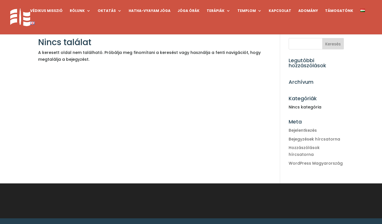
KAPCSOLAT (280, 11)
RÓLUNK (77, 11)
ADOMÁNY (308, 11)
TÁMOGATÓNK (339, 11)
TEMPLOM (246, 11)
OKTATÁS (107, 11)
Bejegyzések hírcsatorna (314, 139)
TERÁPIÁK (216, 11)
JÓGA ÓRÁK (189, 11)
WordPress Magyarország (316, 163)
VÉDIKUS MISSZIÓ (46, 11)
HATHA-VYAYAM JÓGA (150, 11)
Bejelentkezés (303, 130)
